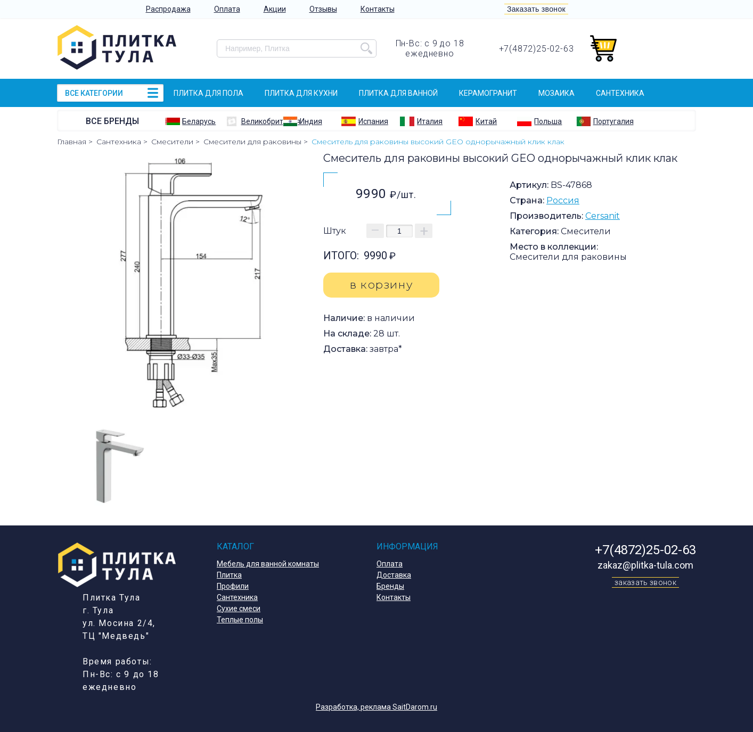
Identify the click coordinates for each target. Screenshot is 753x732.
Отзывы (323, 9)
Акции (275, 9)
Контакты (378, 9)
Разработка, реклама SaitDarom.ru (376, 707)
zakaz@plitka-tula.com (645, 565)
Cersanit (602, 216)
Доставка (393, 575)
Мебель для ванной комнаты (268, 564)
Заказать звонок (536, 9)
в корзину (381, 284)
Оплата (227, 9)
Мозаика (556, 93)
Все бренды (112, 121)
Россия (562, 200)
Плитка (229, 575)
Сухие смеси (238, 608)
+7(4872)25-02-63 (536, 49)
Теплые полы (240, 619)
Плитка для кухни (301, 93)
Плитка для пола (208, 93)
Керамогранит (488, 93)
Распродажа (168, 9)
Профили (233, 586)
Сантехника (620, 93)
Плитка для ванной (398, 93)
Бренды (390, 586)
